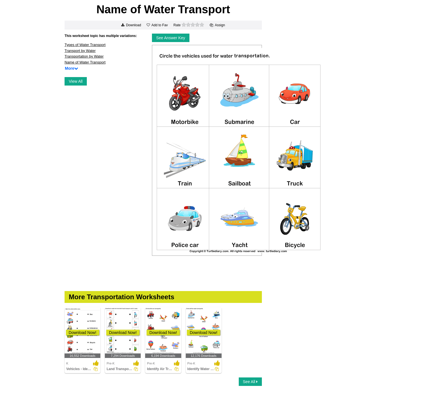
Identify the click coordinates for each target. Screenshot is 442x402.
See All (250, 381)
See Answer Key (170, 38)
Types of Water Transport (85, 45)
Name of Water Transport (85, 62)
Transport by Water (80, 51)
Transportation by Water (84, 56)
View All (76, 81)
